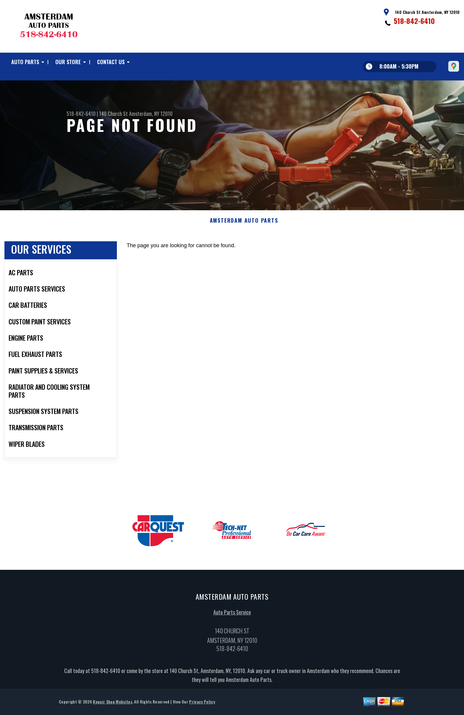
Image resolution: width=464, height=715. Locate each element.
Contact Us (111, 62)
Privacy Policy (202, 703)
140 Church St (113, 113)
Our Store (68, 62)
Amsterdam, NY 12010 (151, 113)
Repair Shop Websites (112, 703)
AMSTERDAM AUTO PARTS (244, 222)
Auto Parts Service (232, 614)
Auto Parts (25, 62)
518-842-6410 (414, 20)
